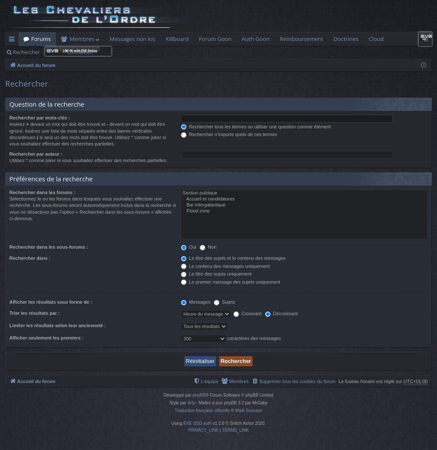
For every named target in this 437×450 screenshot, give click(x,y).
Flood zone (304, 211)
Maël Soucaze (248, 410)
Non (208, 247)
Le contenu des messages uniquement (225, 266)
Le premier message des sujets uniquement (230, 282)
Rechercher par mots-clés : (39, 117)
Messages (195, 302)
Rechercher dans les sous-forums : (48, 247)
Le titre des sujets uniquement (216, 273)
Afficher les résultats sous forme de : (50, 302)
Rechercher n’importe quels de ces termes (229, 134)
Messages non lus (132, 39)
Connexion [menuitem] (427, 40)
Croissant (247, 313)
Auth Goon (255, 39)
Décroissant (281, 313)
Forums (41, 39)
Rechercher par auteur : (35, 154)
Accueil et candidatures (304, 199)
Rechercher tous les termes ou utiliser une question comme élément (256, 126)
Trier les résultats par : (34, 313)
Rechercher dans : (29, 258)
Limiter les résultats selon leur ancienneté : (57, 325)
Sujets (224, 302)
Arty (191, 403)
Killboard (177, 39)
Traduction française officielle (202, 410)
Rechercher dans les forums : (42, 192)
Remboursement (301, 39)
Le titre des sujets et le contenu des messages (233, 258)
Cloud (376, 39)
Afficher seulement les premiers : (46, 337)
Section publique (304, 193)
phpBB (198, 395)
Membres (82, 39)
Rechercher (26, 52)
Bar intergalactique (304, 205)
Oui (188, 247)
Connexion (80, 52)
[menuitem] (294, 381)
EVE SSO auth (198, 423)
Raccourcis (13, 40)
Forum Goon (215, 39)
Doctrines (345, 39)
